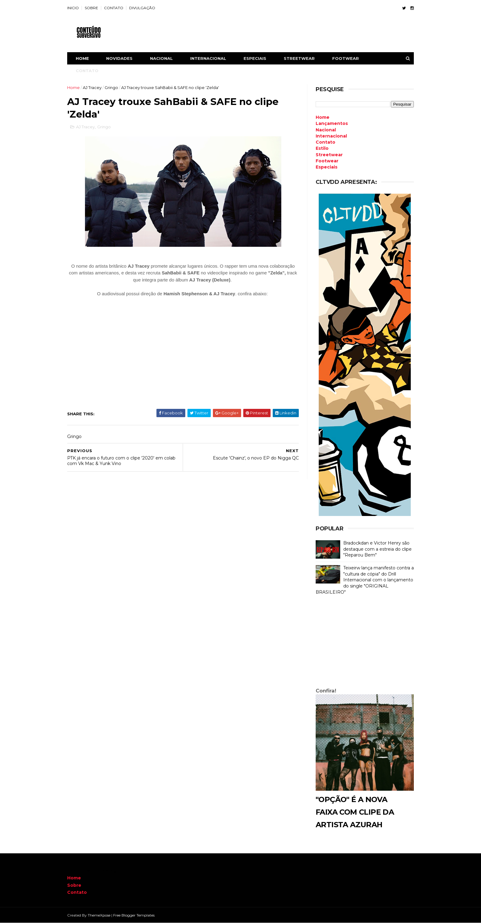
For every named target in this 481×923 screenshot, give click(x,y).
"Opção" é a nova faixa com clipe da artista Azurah (355, 812)
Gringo (111, 87)
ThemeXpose (99, 915)
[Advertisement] (365, 642)
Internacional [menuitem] (331, 136)
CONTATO (113, 8)
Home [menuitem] (322, 117)
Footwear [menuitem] (327, 161)
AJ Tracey (92, 87)
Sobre (74, 885)
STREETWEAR (299, 58)
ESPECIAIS (255, 58)
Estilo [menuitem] (322, 148)
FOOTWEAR (345, 58)
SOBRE (91, 8)
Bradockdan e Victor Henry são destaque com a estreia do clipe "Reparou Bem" (377, 549)
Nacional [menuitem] (326, 130)
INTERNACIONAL (208, 58)
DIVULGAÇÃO (142, 8)
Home (82, 58)
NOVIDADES (119, 58)
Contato (77, 892)
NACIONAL (161, 58)
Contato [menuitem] (325, 142)
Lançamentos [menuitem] (332, 123)
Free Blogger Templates (134, 915)
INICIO (73, 8)
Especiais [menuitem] (326, 167)
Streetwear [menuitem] (329, 154)
